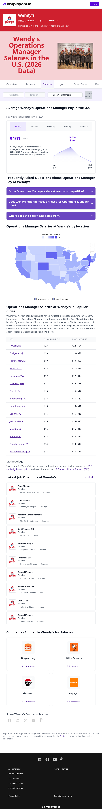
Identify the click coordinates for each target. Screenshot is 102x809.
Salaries (44, 26)
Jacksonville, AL (17, 421)
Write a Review (26, 20)
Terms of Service (61, 769)
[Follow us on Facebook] (47, 759)
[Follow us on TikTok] (62, 759)
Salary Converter (15, 788)
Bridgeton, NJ (16, 353)
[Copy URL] (41, 720)
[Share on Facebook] (9, 720)
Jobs (63, 84)
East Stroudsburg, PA (20, 451)
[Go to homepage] (17, 4)
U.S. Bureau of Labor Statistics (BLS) (71, 469)
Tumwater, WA (17, 376)
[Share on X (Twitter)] (25, 720)
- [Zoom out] (92, 249)
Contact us (64, 736)
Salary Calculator (15, 783)
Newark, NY (15, 345)
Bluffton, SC (15, 436)
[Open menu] (86, 4)
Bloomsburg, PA (18, 398)
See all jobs (89, 477)
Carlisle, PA (15, 391)
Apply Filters (88, 95)
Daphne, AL (15, 413)
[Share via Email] (33, 720)
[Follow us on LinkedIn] (40, 759)
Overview (11, 84)
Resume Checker (15, 773)
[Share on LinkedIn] (17, 720)
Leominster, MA (17, 406)
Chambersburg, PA (19, 444)
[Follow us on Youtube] (54, 759)
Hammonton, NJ (18, 360)
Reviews (30, 84)
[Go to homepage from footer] (51, 807)
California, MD (17, 383)
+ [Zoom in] (92, 245)
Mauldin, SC (15, 428)
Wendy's (34, 26)
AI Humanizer (14, 769)
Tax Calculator (14, 778)
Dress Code (80, 84)
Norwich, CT (16, 368)
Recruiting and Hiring (63, 796)
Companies (23, 26)
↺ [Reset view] (92, 254)
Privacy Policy (14, 796)
